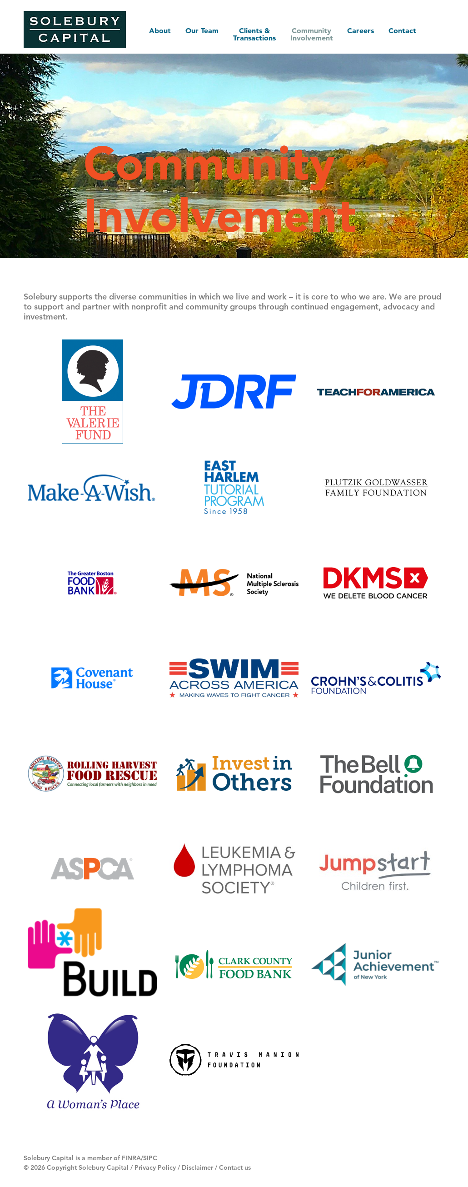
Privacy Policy (155, 1167)
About (159, 30)
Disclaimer (197, 1167)
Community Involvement (311, 34)
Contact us (235, 1167)
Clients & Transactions (254, 34)
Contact (402, 30)
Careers (360, 30)
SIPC (150, 1158)
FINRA (131, 1158)
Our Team (201, 30)
